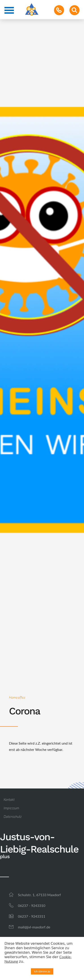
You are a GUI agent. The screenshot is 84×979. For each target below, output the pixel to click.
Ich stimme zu (42, 971)
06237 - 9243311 (31, 916)
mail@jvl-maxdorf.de (34, 927)
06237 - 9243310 (31, 905)
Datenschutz (13, 816)
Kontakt (9, 799)
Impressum (11, 808)
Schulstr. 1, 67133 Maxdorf (39, 895)
